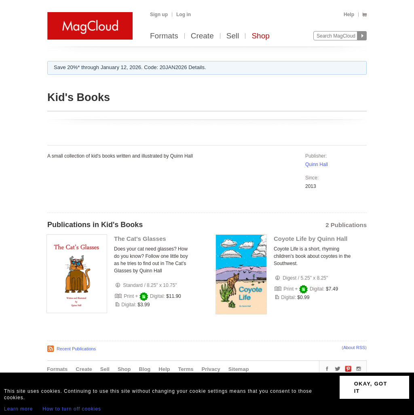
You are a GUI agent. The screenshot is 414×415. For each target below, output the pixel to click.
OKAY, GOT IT (370, 387)
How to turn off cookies (71, 409)
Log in (183, 14)
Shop (260, 36)
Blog (144, 369)
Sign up (159, 14)
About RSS (354, 347)
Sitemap (238, 369)
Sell (232, 36)
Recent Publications (76, 348)
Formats (164, 36)
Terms (185, 369)
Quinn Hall (316, 164)
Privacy (211, 369)
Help (349, 14)
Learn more (18, 409)
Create (202, 36)
